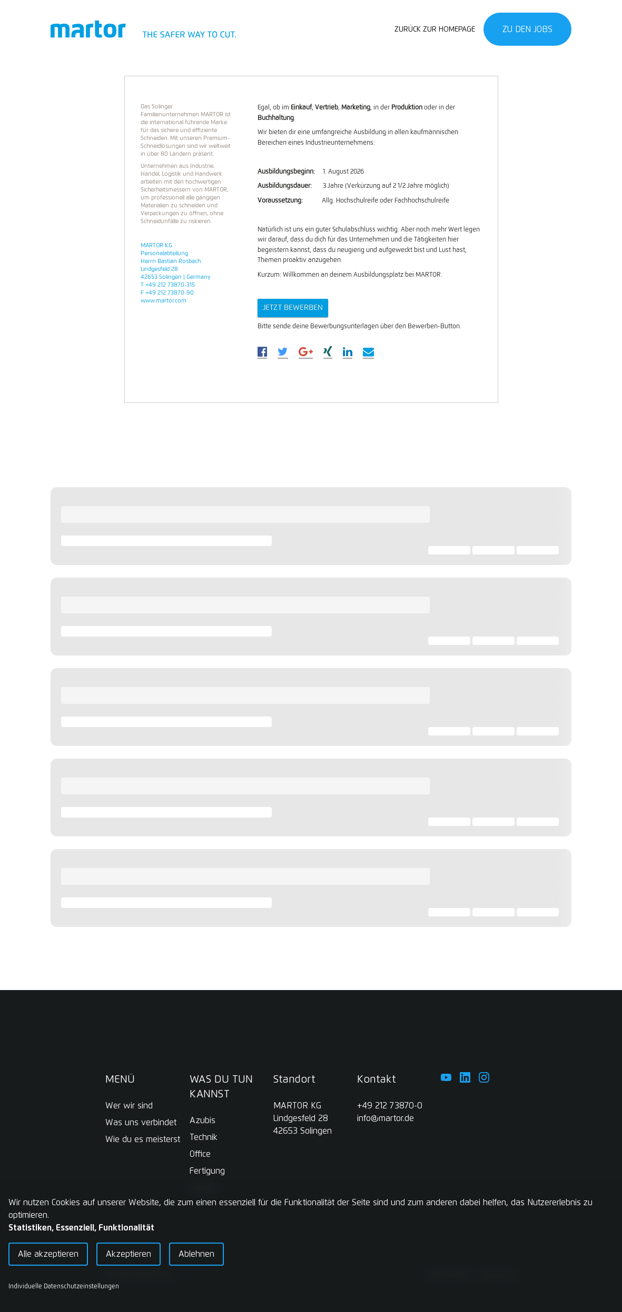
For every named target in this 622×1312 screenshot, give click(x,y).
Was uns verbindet (140, 1122)
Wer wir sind (129, 1106)
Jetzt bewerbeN (293, 308)
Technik (204, 1137)
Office (200, 1154)
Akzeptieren (128, 1254)
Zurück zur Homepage (434, 29)
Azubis (202, 1120)
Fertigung (207, 1171)
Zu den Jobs (527, 29)
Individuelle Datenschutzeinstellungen (63, 1287)
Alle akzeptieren (48, 1254)
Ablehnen (196, 1254)
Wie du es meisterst (142, 1139)
